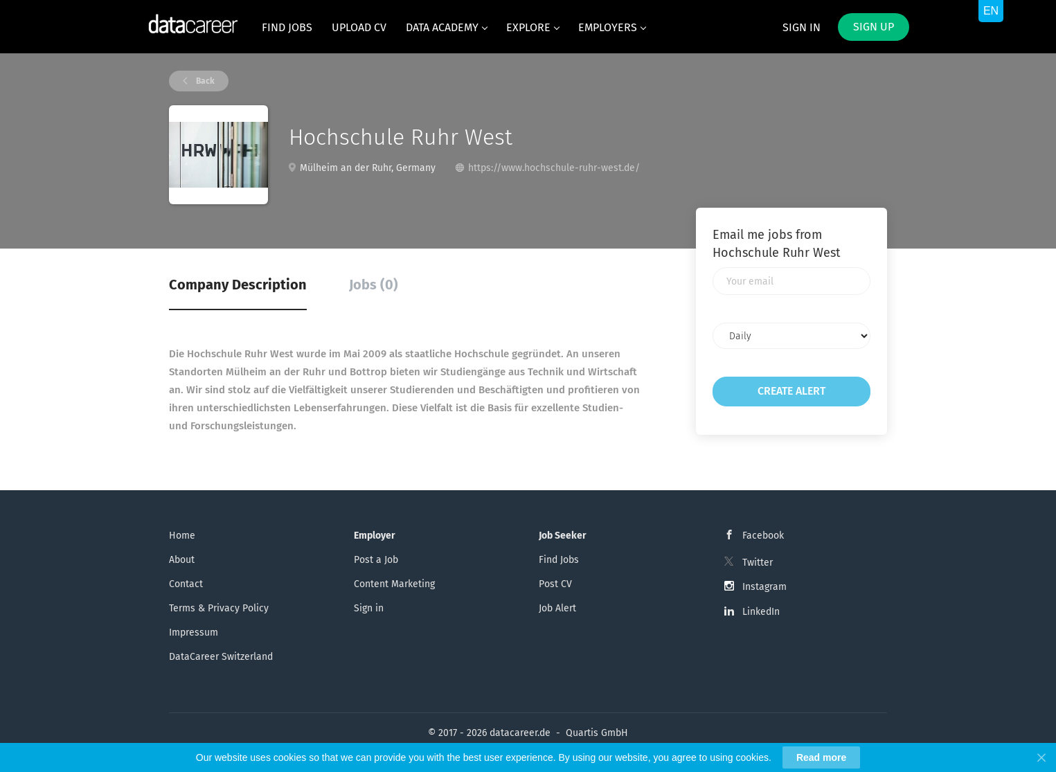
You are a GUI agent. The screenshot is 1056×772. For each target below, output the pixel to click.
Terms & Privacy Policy (219, 608)
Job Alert (557, 608)
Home (182, 535)
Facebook (763, 535)
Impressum (193, 632)
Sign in (801, 27)
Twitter (757, 562)
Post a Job (376, 560)
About (182, 560)
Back (204, 81)
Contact (186, 584)
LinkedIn (761, 612)
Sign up (873, 26)
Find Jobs (559, 560)
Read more (821, 757)
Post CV (555, 584)
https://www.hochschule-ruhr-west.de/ (554, 168)
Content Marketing (394, 584)
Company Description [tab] (238, 284)
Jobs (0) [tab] (373, 284)
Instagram (764, 587)
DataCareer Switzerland (221, 657)
